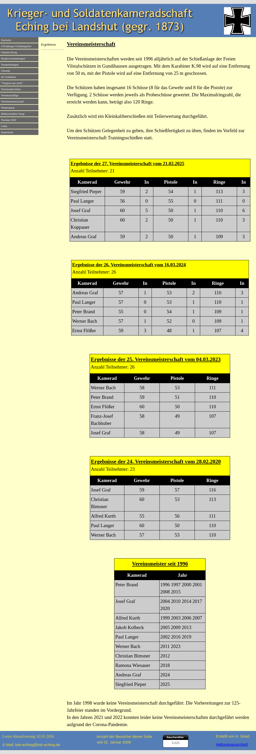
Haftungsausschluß (232, 744)
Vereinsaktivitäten (11, 89)
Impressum (7, 132)
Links (4, 126)
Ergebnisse (48, 44)
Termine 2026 (8, 120)
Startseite (6, 40)
